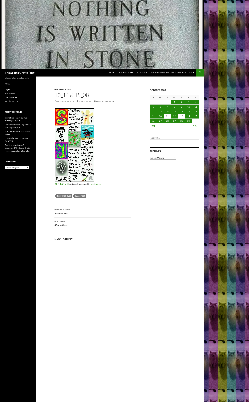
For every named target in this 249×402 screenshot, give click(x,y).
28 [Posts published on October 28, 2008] (167, 120)
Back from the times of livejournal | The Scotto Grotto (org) (17, 148)
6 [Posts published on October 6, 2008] (160, 106)
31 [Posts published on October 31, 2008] (188, 120)
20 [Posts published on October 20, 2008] (160, 116)
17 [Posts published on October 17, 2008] (188, 111)
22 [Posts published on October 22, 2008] (174, 116)
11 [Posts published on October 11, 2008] (195, 106)
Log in (7, 89)
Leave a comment (105, 101)
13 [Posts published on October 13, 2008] (160, 111)
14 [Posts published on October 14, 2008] (167, 111)
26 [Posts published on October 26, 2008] (153, 120)
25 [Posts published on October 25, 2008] (195, 116)
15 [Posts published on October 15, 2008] (174, 111)
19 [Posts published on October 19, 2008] (153, 116)
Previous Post (92, 211)
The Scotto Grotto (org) (20, 72)
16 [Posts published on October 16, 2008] (181, 111)
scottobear (85, 101)
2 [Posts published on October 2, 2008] (181, 102)
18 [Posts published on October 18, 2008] (195, 111)
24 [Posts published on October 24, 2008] (188, 116)
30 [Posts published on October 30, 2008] (181, 120)
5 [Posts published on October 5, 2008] (153, 106)
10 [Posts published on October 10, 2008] (188, 106)
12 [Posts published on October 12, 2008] (153, 111)
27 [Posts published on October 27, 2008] (160, 120)
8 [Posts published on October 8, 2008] (174, 106)
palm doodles (64, 196)
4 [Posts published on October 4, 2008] (195, 102)
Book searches (126, 72)
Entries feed (10, 93)
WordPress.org (11, 101)
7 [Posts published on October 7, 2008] (167, 106)
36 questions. (92, 222)
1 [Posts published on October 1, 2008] (174, 102)
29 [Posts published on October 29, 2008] (174, 120)
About (112, 72)
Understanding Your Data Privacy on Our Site (172, 72)
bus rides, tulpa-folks (20, 151)
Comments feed (11, 97)
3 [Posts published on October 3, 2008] (188, 102)
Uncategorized (62, 89)
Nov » (195, 125)
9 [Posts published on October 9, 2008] (181, 106)
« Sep (153, 125)
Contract (142, 72)
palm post (80, 196)
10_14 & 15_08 (62, 184)
